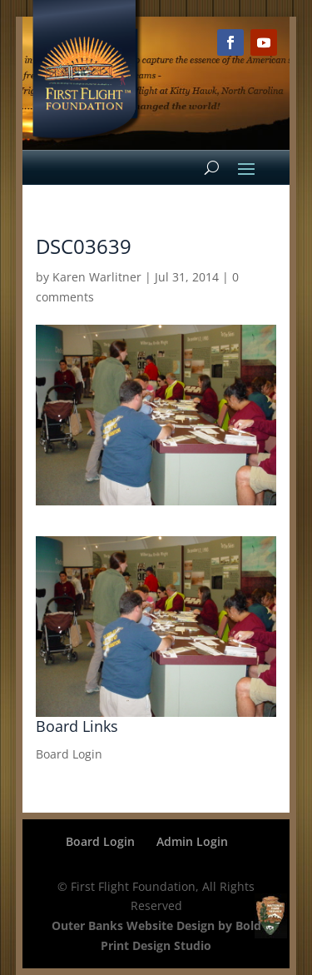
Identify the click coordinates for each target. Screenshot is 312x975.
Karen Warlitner (96, 277)
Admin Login (192, 841)
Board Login (69, 754)
